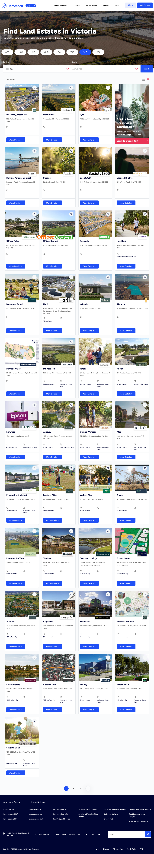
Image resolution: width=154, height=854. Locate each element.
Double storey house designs (137, 815)
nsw (20, 52)
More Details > (15, 140)
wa (98, 52)
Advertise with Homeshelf (139, 821)
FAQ (141, 849)
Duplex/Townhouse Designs (114, 809)
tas (72, 52)
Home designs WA (60, 814)
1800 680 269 (44, 834)
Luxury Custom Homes (87, 809)
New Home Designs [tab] (12, 802)
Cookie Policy (131, 849)
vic (85, 52)
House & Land (91, 5)
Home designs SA (35, 814)
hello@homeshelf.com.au (70, 834)
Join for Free (145, 5)
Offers (106, 5)
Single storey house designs (140, 809)
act (7, 52)
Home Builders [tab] (38, 802)
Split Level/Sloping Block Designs (88, 815)
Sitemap (106, 849)
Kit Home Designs (111, 814)
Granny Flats (108, 819)
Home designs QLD (35, 809)
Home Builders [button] (61, 5)
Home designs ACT (60, 809)
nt (33, 52)
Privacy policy (118, 849)
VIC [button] (31, 6)
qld (46, 52)
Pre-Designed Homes (61, 819)
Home (97, 849)
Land (77, 5)
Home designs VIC (10, 809)
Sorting (6, 62)
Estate (74, 62)
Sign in (130, 5)
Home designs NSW (10, 814)
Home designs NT (10, 819)
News (117, 5)
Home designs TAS (35, 819)
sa (59, 52)
